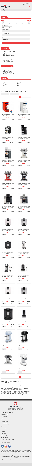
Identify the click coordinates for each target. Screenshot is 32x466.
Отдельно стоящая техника (9, 51)
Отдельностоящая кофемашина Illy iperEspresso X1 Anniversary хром (8, 367)
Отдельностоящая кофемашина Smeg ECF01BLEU (23, 345)
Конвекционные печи (7, 54)
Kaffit (18, 83)
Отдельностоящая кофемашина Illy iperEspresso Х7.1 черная (24, 184)
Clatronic (19, 82)
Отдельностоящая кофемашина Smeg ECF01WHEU (23, 367)
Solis (4, 86)
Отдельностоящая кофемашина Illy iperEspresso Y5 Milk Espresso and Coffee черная (8, 207)
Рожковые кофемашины (7, 68)
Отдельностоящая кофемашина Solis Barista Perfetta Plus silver (23, 253)
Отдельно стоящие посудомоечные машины (11, 59)
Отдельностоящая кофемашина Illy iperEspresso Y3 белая (24, 115)
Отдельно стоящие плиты (7, 57)
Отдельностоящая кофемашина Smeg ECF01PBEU (7, 345)
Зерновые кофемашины (7, 72)
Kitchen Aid (5, 84)
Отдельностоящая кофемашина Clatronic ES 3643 (7, 138)
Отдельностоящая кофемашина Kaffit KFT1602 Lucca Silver (23, 230)
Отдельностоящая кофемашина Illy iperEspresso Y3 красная (8, 115)
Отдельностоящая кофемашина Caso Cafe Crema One (23, 322)
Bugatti (18, 81)
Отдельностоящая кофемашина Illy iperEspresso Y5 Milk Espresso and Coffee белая (24, 207)
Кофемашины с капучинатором (8, 73)
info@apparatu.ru (7, 442)
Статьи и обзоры (4, 435)
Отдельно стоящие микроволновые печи (10, 56)
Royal (4, 85)
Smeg (18, 85)
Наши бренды (3, 433)
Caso (4, 82)
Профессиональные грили (8, 61)
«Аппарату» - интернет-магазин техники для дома (11, 463)
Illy (3, 83)
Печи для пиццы (6, 60)
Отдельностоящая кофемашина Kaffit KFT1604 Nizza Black (7, 322)
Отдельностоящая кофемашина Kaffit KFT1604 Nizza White (7, 299)
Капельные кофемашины (7, 71)
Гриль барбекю (5, 53)
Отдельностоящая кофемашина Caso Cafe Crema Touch (23, 276)
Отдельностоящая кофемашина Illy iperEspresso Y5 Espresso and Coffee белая (8, 161)
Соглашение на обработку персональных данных (11, 459)
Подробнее (4, 119)
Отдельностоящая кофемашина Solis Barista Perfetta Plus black (7, 276)
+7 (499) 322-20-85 (8, 440)
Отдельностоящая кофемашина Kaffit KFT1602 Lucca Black (7, 253)
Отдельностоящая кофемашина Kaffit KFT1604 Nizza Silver (23, 299)
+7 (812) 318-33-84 (8, 439)
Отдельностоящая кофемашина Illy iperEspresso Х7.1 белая (24, 161)
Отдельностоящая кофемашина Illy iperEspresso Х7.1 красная (8, 184)
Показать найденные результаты (16, 43)
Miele (18, 84)
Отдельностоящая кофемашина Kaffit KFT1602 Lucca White (7, 230)
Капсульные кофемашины (7, 70)
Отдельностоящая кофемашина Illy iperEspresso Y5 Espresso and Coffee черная (24, 138)
